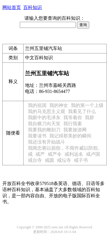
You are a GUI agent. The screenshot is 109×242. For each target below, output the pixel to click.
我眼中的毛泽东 (44, 117)
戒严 (40, 154)
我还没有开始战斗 (46, 141)
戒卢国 (93, 154)
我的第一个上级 (87, 105)
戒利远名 (74, 154)
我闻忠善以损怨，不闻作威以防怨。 (65, 148)
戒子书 (81, 160)
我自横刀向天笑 (44, 123)
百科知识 (32, 7)
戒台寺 (35, 160)
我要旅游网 (75, 129)
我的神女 (58, 105)
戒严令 (55, 154)
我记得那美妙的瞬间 (70, 135)
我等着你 (72, 117)
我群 (89, 117)
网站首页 (11, 7)
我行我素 (72, 123)
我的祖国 (37, 105)
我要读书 (37, 135)
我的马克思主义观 (46, 111)
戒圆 (49, 160)
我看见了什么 (82, 111)
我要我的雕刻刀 (44, 129)
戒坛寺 (64, 160)
